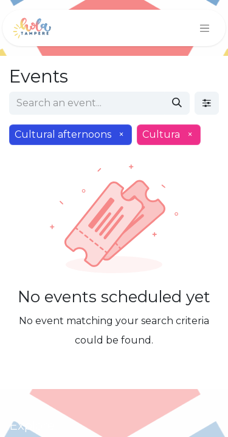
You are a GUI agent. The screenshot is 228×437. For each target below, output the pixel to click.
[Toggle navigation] (204, 27)
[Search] (177, 103)
